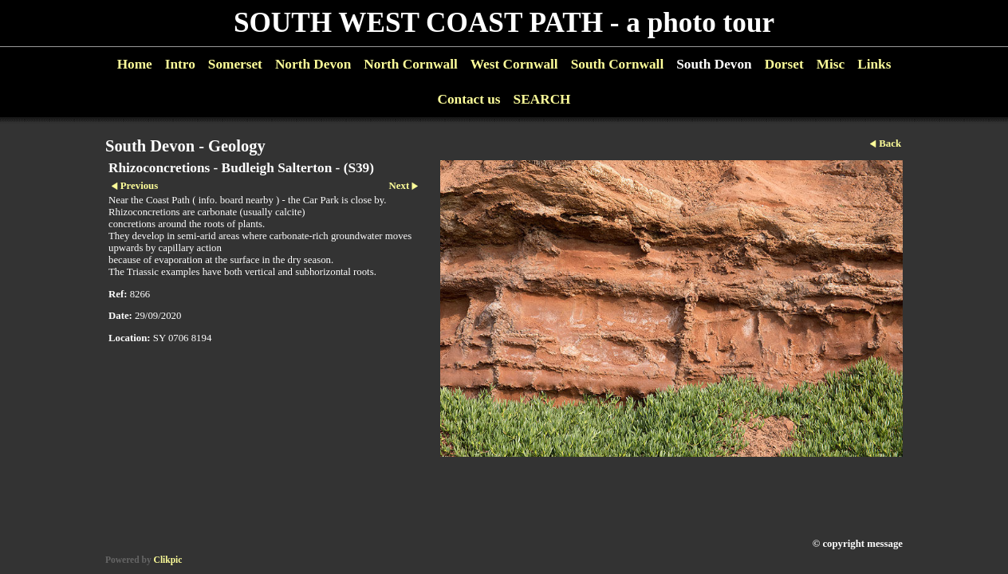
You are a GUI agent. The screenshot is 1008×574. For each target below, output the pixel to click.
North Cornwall (411, 64)
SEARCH (542, 99)
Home (134, 64)
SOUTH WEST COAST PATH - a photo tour (504, 22)
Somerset (235, 64)
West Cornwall (514, 64)
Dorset (784, 64)
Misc (831, 64)
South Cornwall (617, 64)
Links (874, 64)
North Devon (313, 64)
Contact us (468, 99)
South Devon (714, 64)
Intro (180, 64)
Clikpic (168, 559)
